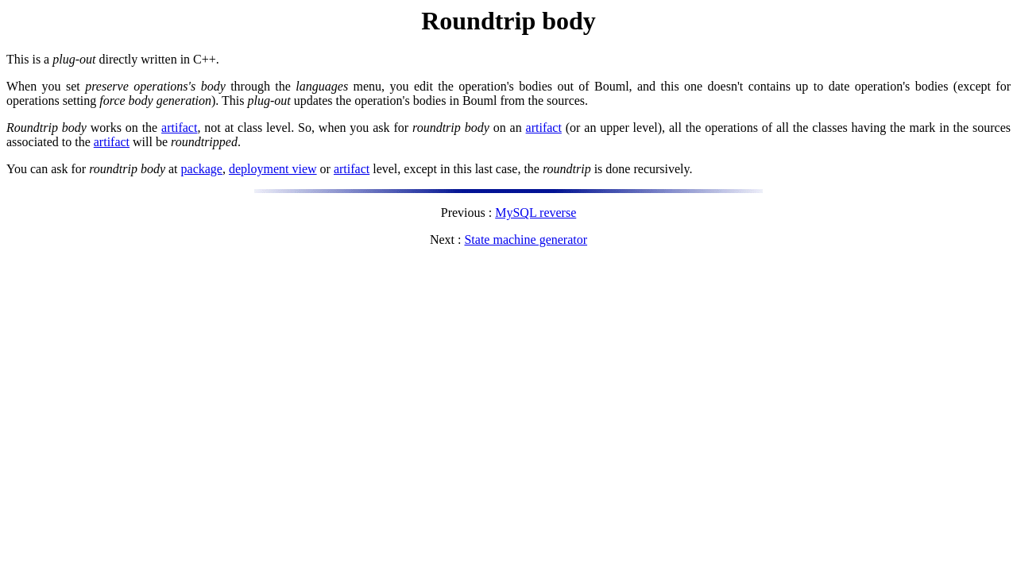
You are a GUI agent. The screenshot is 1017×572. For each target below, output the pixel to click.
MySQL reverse (535, 212)
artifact (179, 127)
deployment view (273, 169)
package (201, 169)
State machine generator (525, 239)
